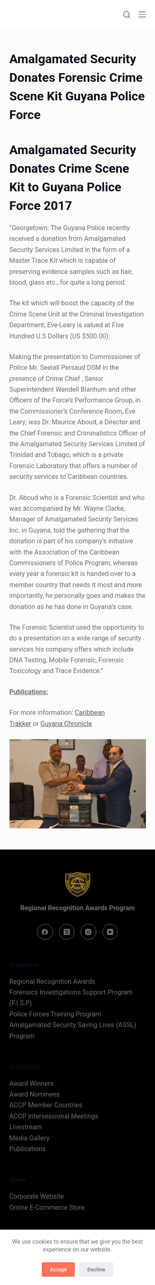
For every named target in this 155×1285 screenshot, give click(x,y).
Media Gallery (30, 1138)
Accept (58, 1269)
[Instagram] (88, 932)
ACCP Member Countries (46, 1105)
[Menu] (142, 14)
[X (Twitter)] (67, 932)
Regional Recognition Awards (52, 981)
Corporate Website (37, 1196)
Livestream (26, 1127)
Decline (96, 1269)
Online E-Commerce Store (47, 1207)
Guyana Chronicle (66, 724)
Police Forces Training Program (55, 1014)
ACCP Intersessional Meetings (54, 1116)
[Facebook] (45, 932)
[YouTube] (110, 932)
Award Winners (32, 1083)
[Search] (126, 14)
